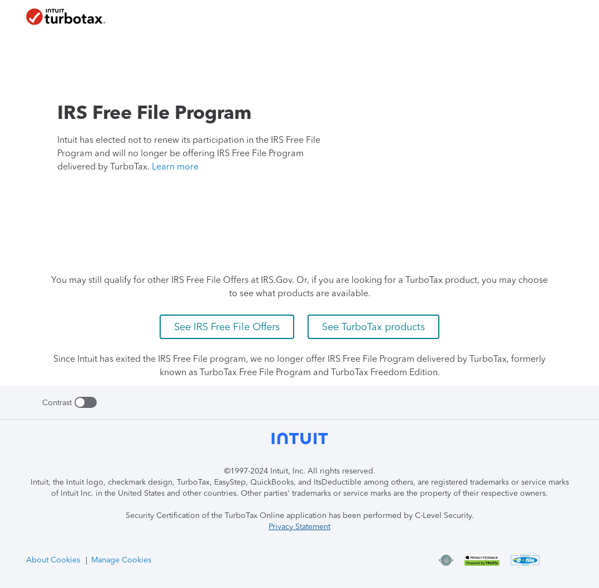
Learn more (175, 166)
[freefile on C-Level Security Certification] (452, 560)
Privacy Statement (299, 526)
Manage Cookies (121, 560)
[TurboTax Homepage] (65, 17)
